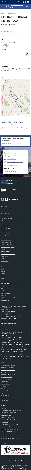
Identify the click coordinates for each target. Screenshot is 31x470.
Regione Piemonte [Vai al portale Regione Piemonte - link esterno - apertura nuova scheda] (5, 1)
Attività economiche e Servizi (8, 298)
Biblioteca (3, 271)
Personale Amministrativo (7, 218)
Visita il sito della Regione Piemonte (9, 429)
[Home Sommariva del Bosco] (14, 6)
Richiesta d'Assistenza (6, 379)
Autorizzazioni (4, 238)
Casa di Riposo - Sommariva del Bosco (10, 424)
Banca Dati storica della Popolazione (9, 438)
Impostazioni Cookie (5, 391)
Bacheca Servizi (4, 381)
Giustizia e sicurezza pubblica (7, 247)
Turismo (2, 258)
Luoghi (2, 288)
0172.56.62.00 (6, 308)
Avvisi (2, 278)
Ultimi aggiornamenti (6, 395)
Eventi (2, 286)
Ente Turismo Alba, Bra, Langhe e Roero (10, 420)
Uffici (2, 211)
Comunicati (3, 273)
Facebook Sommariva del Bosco (8, 417)
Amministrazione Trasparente (8, 365)
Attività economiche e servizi (19, 12)
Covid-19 (3, 276)
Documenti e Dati (5, 213)
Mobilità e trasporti (5, 251)
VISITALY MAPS (4, 408)
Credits (2, 393)
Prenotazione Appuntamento (8, 374)
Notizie (2, 269)
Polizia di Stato (4, 422)
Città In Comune (20, 468)
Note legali (3, 388)
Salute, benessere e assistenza (8, 254)
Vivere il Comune (8, 12)
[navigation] (3, 6)
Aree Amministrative (6, 209)
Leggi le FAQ (4, 372)
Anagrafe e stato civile (6, 233)
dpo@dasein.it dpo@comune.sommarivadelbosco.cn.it (16, 356)
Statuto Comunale (5, 384)
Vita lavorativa (4, 261)
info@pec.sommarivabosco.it (10, 315)
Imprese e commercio (6, 249)
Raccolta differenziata (6, 415)
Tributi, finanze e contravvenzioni (8, 256)
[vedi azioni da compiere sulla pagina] (12, 24)
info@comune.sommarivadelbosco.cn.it (13, 316)
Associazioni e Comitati (6, 300)
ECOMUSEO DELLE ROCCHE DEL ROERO (11, 410)
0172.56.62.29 (6, 309)
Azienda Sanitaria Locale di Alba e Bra (10, 427)
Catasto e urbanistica (6, 240)
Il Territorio (3, 291)
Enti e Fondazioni (5, 216)
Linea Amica (4, 436)
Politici (2, 220)
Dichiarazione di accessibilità (7, 368)
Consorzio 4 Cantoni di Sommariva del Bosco (11, 434)
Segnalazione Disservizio (6, 377)
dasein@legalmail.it (7, 358)
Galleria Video (4, 295)
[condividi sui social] (4, 24)
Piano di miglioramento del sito (8, 370)
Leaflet (15, 114)
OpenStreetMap (22, 114)
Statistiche (3, 398)
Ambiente (3, 231)
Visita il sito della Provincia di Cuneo (9, 431)
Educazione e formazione (7, 245)
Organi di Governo (5, 206)
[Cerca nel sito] (27, 6)
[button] (16, 96)
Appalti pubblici (4, 235)
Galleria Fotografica (5, 293)
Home (2, 12)
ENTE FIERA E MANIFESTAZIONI (8, 413)
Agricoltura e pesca (5, 228)
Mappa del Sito (4, 400)
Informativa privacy (5, 386)
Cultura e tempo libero (6, 242)
